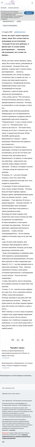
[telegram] (23, 340)
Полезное (4, 8)
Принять (29, 13)
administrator (20, 32)
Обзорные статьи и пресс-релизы (11, 393)
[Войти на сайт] (32, 3)
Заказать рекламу (13, 8)
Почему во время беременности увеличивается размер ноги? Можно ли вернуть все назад (17, 354)
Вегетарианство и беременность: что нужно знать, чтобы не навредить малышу (17, 365)
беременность (8, 21)
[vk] (12, 340)
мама (19, 21)
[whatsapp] (18, 340)
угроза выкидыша (10, 25)
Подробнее (12, 430)
